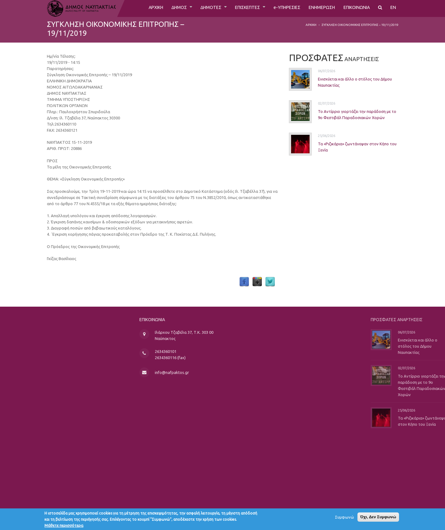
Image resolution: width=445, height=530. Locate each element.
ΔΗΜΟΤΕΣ (195, 8)
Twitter (270, 282)
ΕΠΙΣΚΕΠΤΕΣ (235, 8)
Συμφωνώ (344, 518)
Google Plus (257, 282)
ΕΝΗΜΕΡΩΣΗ (316, 8)
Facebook (244, 282)
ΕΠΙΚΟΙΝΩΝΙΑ (354, 8)
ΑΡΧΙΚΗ (135, 8)
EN (393, 8)
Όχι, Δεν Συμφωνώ (378, 518)
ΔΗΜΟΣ (161, 8)
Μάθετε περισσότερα (63, 527)
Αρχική (311, 25)
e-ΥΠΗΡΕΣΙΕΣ (278, 8)
